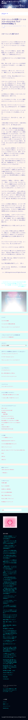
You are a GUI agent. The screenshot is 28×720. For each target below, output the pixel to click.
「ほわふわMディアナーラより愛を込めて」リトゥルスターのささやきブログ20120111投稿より (9, 542)
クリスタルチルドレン (5, 370)
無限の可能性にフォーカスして (9, 619)
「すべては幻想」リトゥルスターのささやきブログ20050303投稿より (15, 285)
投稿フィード (5, 704)
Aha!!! (2, 453)
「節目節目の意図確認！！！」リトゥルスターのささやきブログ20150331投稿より (9, 537)
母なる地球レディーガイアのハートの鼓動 (10, 420)
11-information (6, 678)
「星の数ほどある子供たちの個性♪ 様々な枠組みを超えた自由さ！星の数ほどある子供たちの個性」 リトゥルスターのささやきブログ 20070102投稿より (10, 591)
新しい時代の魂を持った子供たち (8, 373)
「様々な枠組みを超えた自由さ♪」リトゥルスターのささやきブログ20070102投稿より (10, 557)
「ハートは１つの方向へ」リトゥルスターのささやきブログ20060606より (9, 602)
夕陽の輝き (3, 412)
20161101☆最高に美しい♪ (8, 672)
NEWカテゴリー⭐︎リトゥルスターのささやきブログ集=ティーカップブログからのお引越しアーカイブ (10, 616)
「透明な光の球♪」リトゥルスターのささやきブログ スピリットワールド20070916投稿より (10, 567)
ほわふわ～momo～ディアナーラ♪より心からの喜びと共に (13, 450)
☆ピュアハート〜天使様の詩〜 (7, 337)
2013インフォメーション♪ (6, 446)
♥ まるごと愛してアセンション (7, 498)
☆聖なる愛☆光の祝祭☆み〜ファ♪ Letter (10, 394)
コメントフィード (6, 706)
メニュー (3, 13)
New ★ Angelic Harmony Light (7, 428)
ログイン (5, 701)
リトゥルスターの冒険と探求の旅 (8, 323)
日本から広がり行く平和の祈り (8, 469)
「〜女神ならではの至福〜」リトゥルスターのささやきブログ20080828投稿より (9, 547)
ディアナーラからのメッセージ (7, 356)
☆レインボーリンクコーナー (7, 386)
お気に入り (3, 459)
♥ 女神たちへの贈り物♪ (6, 489)
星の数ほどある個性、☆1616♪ (9, 670)
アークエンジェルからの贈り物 (7, 418)
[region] (14, 302)
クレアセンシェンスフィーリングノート (10, 353)
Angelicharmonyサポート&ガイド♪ (8, 440)
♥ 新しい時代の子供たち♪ (6, 495)
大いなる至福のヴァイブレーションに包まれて (10, 422)
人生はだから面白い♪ (5, 426)
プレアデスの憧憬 (5, 320)
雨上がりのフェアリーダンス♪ (7, 416)
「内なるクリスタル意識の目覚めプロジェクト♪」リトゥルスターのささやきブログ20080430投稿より (10, 552)
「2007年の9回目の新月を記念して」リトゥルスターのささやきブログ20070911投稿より (9, 578)
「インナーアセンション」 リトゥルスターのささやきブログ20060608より (9, 597)
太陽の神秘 (5, 414)
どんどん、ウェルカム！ (8, 674)
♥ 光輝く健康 (4, 482)
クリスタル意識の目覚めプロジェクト (9, 443)
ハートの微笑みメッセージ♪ (7, 437)
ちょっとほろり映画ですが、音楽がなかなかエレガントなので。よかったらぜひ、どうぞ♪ (9, 690)
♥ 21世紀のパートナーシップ (7, 501)
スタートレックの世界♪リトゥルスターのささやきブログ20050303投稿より (10, 611)
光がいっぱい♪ (4, 408)
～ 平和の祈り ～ (4, 472)
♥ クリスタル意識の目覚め (6, 492)
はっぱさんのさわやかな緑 (6, 410)
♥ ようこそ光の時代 (5, 486)
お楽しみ (3, 456)
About (2, 424)
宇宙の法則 (5, 676)
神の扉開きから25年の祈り (8, 628)
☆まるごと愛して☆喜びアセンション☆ (11, 397)
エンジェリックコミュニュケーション (9, 376)
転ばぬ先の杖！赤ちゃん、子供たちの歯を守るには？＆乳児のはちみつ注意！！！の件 (9, 667)
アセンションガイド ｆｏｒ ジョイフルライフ (10, 327)
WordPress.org (5, 708)
